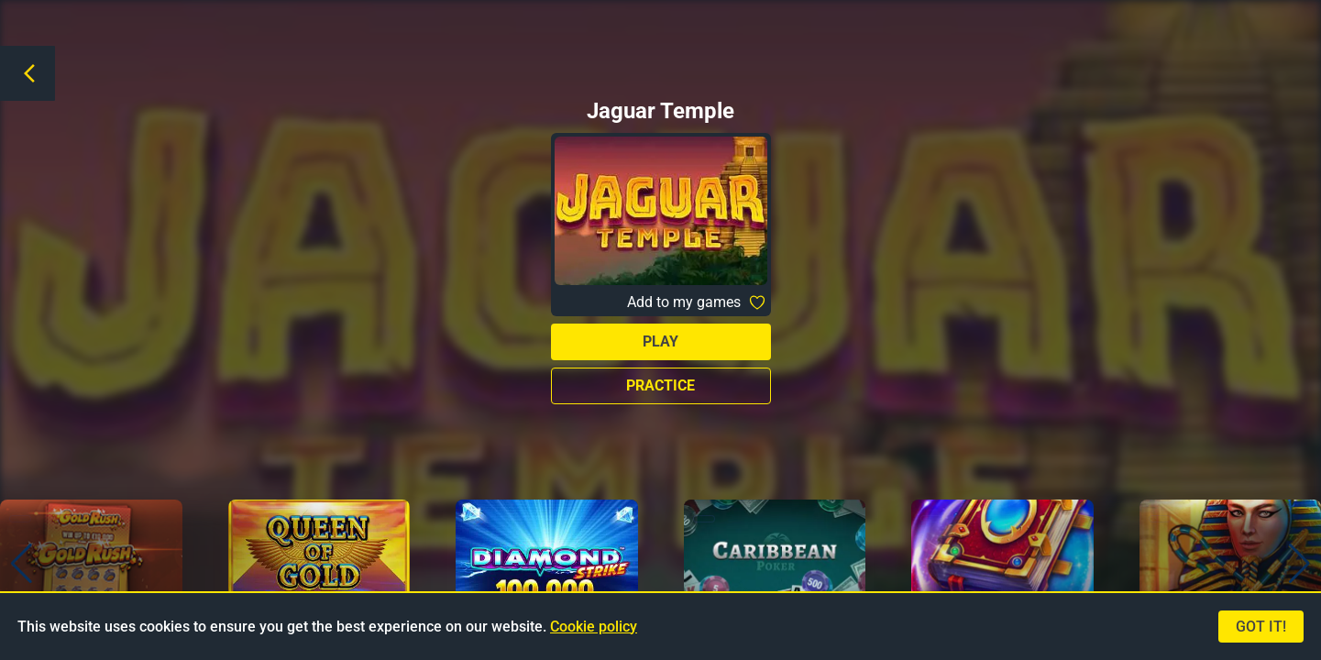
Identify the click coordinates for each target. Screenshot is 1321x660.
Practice (660, 385)
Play (660, 341)
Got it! (1261, 626)
